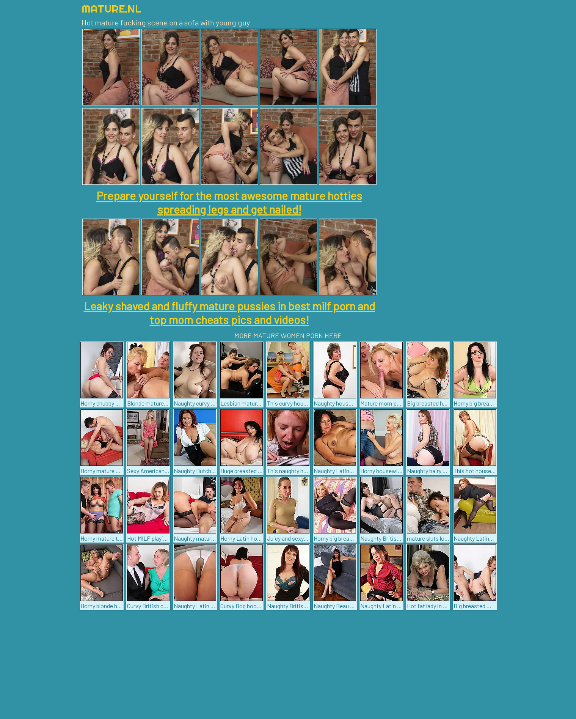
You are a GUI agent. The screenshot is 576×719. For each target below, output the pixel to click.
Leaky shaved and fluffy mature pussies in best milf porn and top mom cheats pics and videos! (229, 312)
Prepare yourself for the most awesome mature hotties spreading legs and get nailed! (229, 202)
